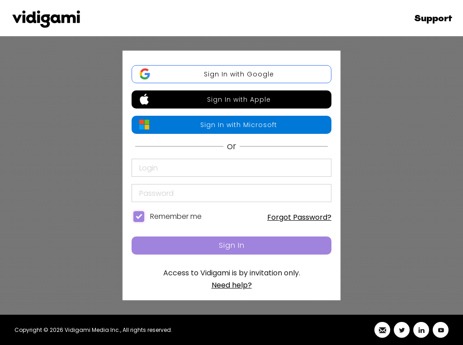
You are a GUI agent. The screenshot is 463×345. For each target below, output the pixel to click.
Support (433, 18)
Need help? (232, 285)
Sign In (232, 245)
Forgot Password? (299, 217)
